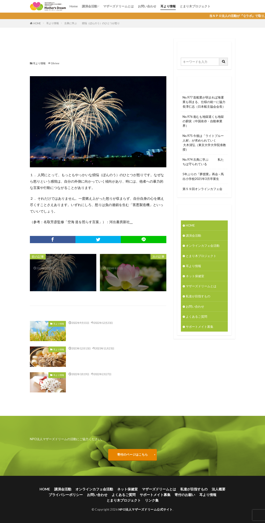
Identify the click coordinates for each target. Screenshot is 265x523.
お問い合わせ (147, 6)
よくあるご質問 (196, 316)
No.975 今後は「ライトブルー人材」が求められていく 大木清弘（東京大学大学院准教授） (204, 142)
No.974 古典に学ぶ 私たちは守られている (203, 162)
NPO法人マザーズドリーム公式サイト (145, 509)
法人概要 (218, 489)
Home (73, 6)
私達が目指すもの (198, 296)
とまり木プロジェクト (195, 6)
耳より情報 (168, 6)
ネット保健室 (195, 276)
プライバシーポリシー (66, 495)
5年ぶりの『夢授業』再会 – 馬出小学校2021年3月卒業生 (203, 176)
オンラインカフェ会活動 (202, 245)
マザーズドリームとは (118, 6)
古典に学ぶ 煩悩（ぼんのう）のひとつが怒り (92, 23)
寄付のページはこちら (132, 454)
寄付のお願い (185, 495)
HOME (37, 23)
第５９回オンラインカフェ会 (202, 189)
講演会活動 (89, 6)
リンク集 (152, 500)
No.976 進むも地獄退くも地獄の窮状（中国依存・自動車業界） (203, 121)
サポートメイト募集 (199, 326)
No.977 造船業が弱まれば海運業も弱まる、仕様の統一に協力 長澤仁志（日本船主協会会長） (204, 101)
